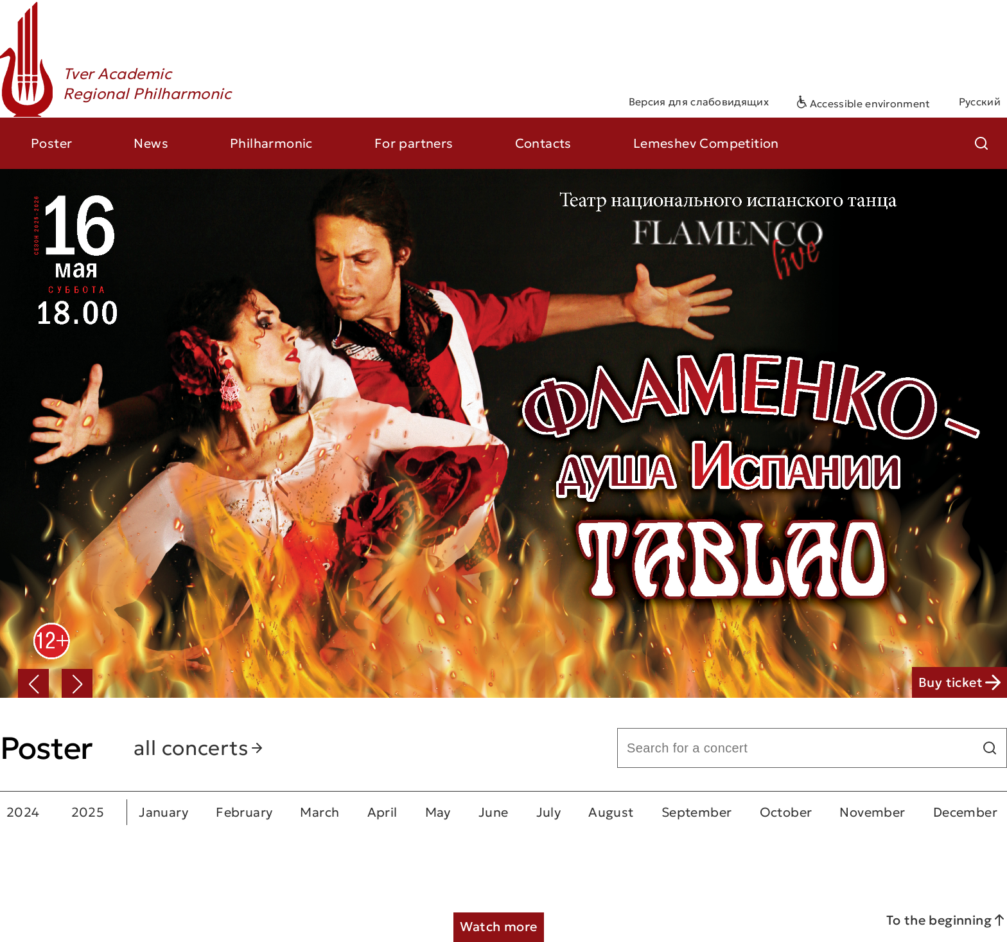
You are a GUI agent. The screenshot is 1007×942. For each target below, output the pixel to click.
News (151, 143)
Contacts (543, 143)
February (244, 812)
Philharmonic (271, 143)
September (696, 812)
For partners (413, 143)
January (163, 812)
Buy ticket (959, 682)
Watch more (499, 926)
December (965, 812)
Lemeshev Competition (706, 143)
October (786, 812)
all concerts (199, 748)
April (382, 812)
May (438, 812)
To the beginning (946, 920)
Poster (51, 143)
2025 (88, 812)
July (548, 812)
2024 (23, 812)
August (610, 812)
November (872, 812)
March (319, 812)
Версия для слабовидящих (699, 101)
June (493, 812)
